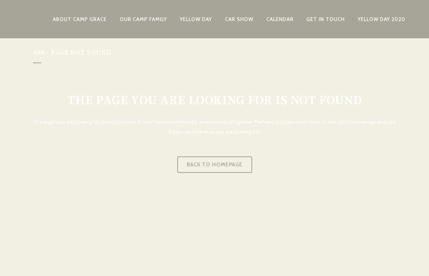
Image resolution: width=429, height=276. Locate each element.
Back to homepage (215, 164)
